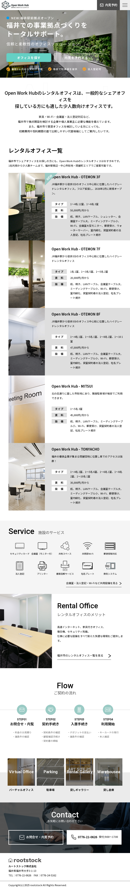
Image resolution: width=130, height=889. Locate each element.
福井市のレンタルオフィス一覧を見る (84, 655)
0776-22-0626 (94, 837)
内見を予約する (76, 57)
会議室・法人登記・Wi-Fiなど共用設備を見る (94, 583)
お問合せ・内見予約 (35, 837)
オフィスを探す (29, 57)
